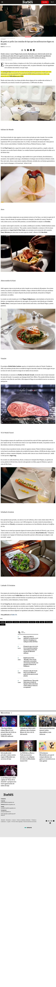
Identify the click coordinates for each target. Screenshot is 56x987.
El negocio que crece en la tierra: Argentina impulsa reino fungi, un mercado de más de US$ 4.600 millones (30, 710)
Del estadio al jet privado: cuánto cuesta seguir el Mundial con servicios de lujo (8, 822)
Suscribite (45, 2)
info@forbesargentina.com (9, 870)
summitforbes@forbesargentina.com (8, 874)
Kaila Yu (3, 54)
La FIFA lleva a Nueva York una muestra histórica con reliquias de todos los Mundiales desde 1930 (27, 823)
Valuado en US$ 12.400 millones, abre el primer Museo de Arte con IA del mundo (28, 797)
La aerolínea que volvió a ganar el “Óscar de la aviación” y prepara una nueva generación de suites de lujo (8, 847)
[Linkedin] (50, 889)
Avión (2, 661)
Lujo (42, 661)
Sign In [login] (52, 2)
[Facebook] (46, 887)
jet (37, 661)
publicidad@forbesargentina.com (7, 868)
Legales (8, 887)
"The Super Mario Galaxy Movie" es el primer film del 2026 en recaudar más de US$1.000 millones (8, 798)
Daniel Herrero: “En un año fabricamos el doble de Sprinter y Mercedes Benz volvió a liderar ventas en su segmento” (30, 744)
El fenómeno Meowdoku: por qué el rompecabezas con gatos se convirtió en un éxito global (47, 823)
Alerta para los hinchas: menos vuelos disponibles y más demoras (47, 797)
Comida (9, 661)
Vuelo (2, 664)
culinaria (15, 661)
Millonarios (49, 661)
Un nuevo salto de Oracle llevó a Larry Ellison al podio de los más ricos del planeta (30, 733)
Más (29, 692)
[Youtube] (53, 887)
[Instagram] (51, 887)
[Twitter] (49, 887)
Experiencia (23, 661)
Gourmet (31, 661)
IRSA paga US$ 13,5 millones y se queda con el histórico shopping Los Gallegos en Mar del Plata (30, 699)
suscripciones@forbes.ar (6, 877)
